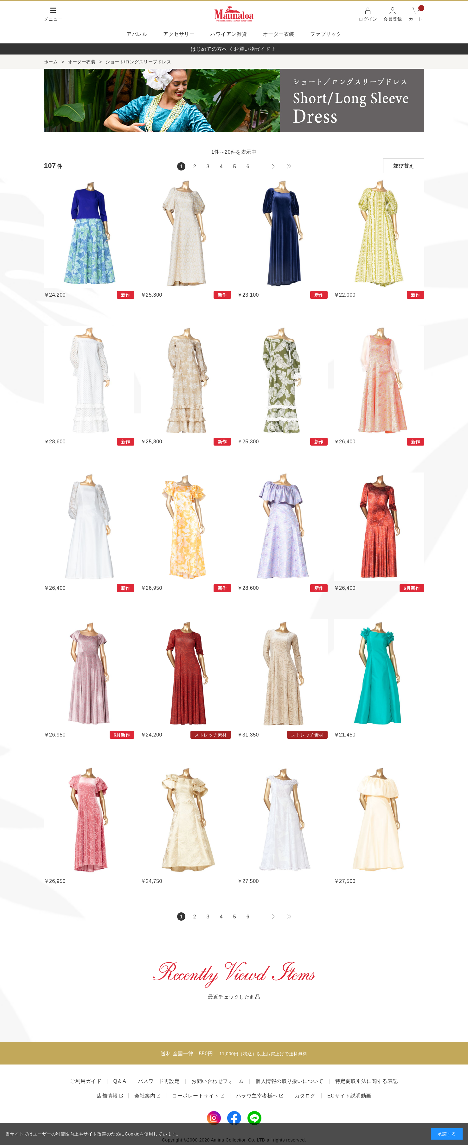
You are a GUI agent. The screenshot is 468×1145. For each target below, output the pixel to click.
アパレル (136, 34)
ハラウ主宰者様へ (257, 1095)
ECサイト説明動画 (349, 1095)
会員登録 (392, 19)
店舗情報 (107, 1095)
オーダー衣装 (278, 34)
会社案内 (144, 1095)
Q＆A (119, 1081)
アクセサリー (179, 34)
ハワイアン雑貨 (228, 34)
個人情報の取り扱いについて (289, 1081)
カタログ (305, 1095)
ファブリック (326, 34)
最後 (289, 166)
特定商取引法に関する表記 (366, 1081)
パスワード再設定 (159, 1081)
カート (416, 14)
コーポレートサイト (195, 1095)
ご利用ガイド (85, 1081)
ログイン (368, 19)
